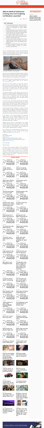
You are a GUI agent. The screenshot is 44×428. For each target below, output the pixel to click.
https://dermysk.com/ (16, 132)
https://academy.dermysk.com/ (8, 81)
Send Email (7, 137)
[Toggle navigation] (3, 6)
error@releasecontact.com (18, 149)
